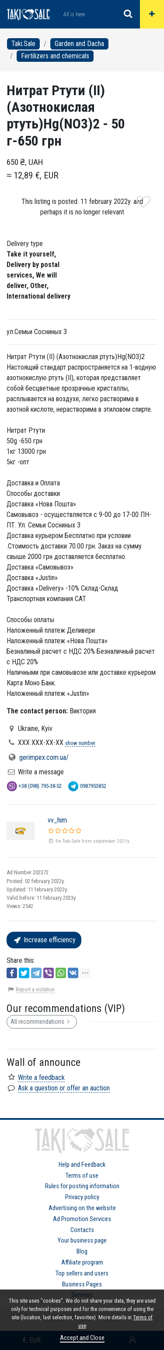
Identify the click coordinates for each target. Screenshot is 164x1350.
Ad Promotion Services (82, 1219)
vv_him (57, 820)
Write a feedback (41, 1077)
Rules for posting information (82, 1186)
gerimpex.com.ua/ (44, 757)
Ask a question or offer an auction (64, 1088)
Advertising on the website (82, 1208)
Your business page (82, 1240)
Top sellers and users (82, 1273)
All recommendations (41, 1021)
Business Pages (82, 1284)
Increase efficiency (44, 940)
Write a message (41, 772)
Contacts (82, 1230)
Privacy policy (82, 1197)
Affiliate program (82, 1262)
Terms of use (82, 1175)
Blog (82, 1251)
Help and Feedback (82, 1164)
